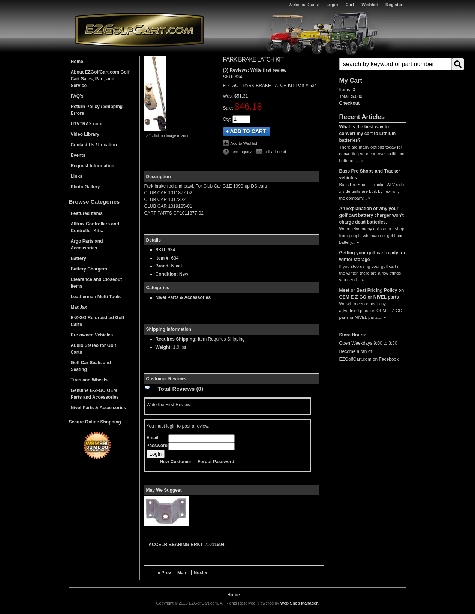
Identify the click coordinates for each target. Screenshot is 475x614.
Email (153, 437)
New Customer (176, 461)
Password (157, 445)
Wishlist (369, 4)
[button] (372, 64)
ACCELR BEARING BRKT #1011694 (186, 544)
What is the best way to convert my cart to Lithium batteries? (367, 133)
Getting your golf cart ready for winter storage (372, 256)
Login (332, 4)
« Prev (164, 572)
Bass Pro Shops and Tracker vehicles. (369, 174)
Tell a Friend (275, 151)
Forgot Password (216, 461)
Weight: (164, 347)
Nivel (176, 266)
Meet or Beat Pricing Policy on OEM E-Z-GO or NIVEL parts (371, 294)
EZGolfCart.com (139, 29)
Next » (200, 572)
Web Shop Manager (299, 603)
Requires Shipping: (176, 339)
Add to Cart (246, 131)
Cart (350, 4)
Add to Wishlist (244, 143)
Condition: (167, 274)
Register (394, 4)
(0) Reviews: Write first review (255, 70)
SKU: (229, 77)
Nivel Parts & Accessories (183, 297)
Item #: (163, 258)
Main (182, 572)
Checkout (349, 103)
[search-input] (395, 64)
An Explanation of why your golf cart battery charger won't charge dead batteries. (371, 215)
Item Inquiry (241, 151)
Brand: (163, 266)
